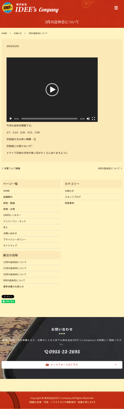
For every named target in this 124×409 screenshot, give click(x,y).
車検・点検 (9, 209)
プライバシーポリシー (14, 239)
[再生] (10, 118)
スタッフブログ (73, 196)
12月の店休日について (14, 262)
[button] (52, 89)
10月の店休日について (14, 274)
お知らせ (18, 33)
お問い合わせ (10, 233)
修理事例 (69, 203)
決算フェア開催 (12, 168)
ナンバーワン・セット (14, 221)
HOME (4, 33)
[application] (52, 90)
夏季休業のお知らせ (13, 286)
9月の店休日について (14, 280)
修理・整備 (9, 203)
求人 (5, 227)
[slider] (49, 119)
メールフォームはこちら (62, 364)
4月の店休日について (109, 168)
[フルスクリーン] (93, 118)
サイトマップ (10, 245)
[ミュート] (88, 118)
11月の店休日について (14, 268)
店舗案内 (7, 196)
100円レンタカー (12, 215)
